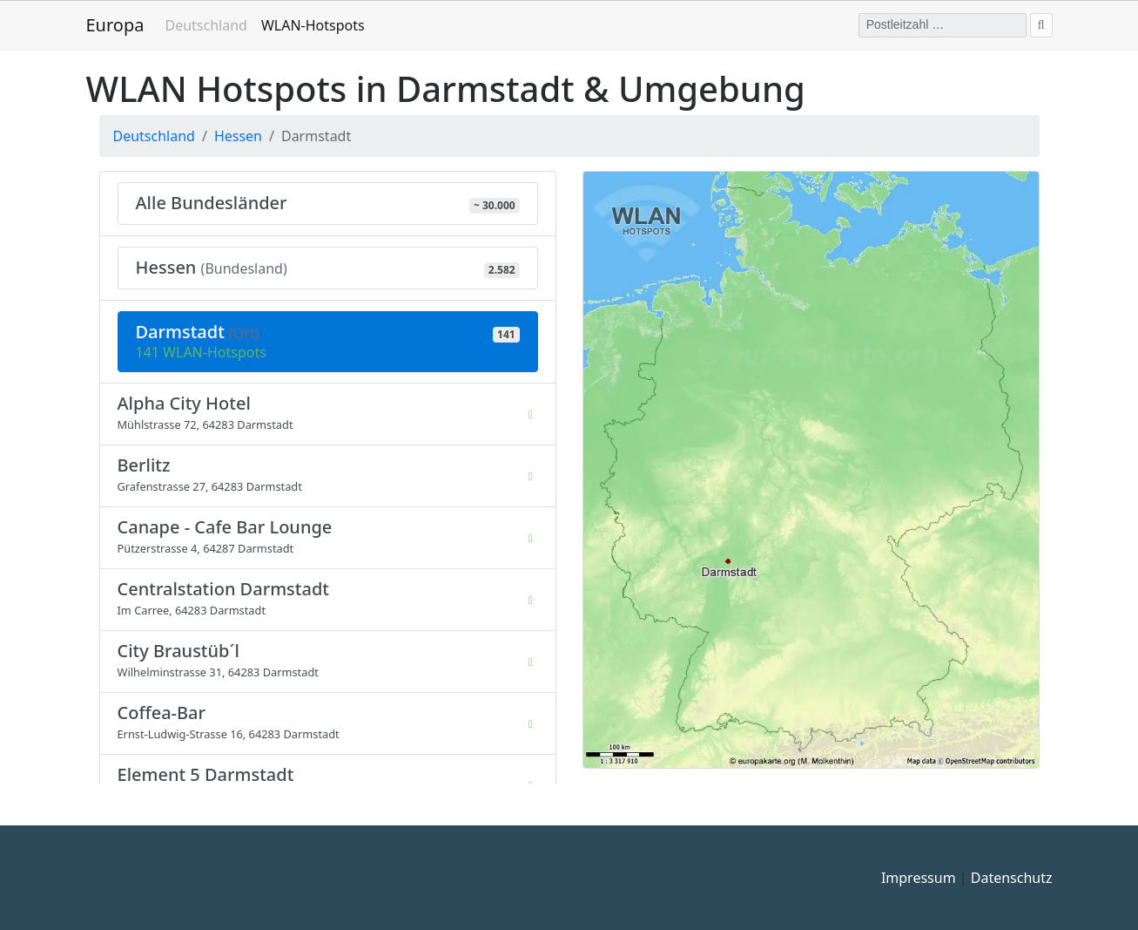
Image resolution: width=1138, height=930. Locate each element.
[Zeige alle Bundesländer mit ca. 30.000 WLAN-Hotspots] (328, 203)
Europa (115, 25)
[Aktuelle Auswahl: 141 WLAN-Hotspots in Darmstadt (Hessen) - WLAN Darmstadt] (328, 341)
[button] (811, 468)
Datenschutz (1012, 877)
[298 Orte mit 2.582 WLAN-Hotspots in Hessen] (328, 268)
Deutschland (205, 25)
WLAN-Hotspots (316, 24)
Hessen (238, 136)
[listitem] (327, 414)
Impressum (918, 877)
